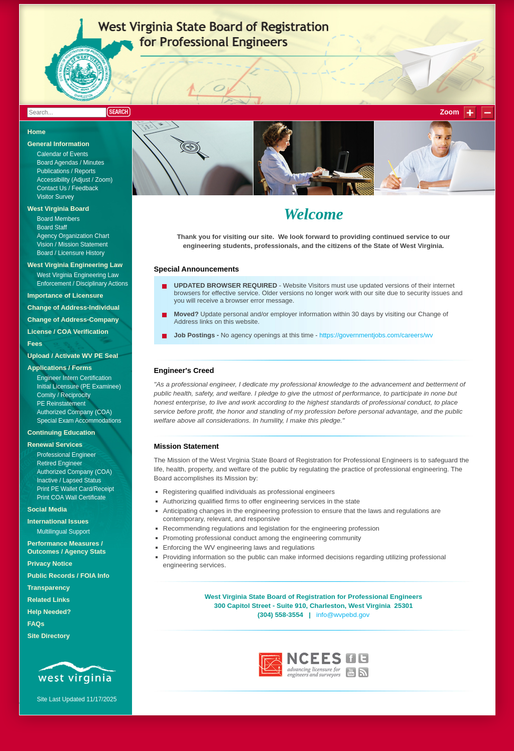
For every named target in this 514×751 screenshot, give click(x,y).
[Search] (66, 112)
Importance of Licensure (65, 295)
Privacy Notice (50, 563)
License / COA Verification (68, 331)
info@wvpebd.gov (342, 614)
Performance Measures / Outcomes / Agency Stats (67, 547)
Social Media (47, 509)
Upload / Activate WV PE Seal (73, 355)
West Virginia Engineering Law (75, 265)
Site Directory (49, 636)
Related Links (49, 599)
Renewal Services (55, 444)
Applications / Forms (60, 367)
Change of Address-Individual (74, 307)
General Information (59, 144)
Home (37, 132)
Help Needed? (49, 611)
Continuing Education (61, 432)
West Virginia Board (58, 208)
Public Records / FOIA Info (68, 575)
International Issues (58, 521)
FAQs (36, 624)
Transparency (49, 587)
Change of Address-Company (73, 319)
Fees (35, 343)
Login (33, 14)
